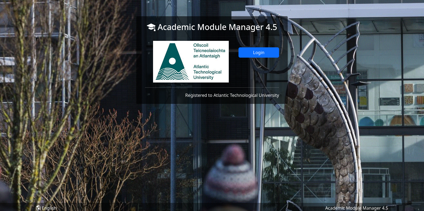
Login (258, 52)
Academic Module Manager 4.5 (356, 208)
